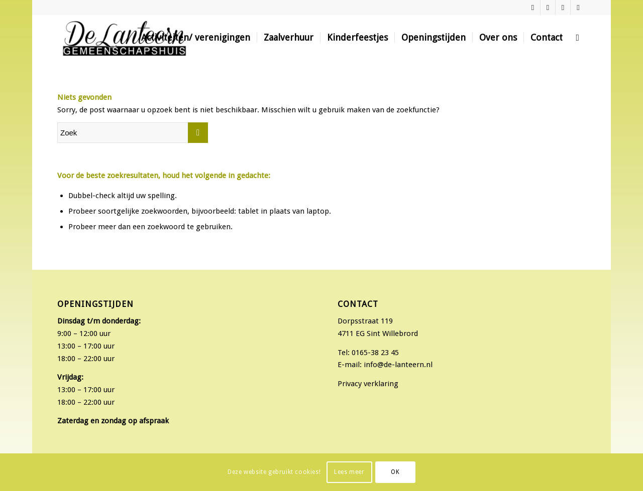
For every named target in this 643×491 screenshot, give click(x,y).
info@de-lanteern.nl (398, 364)
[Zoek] (577, 37)
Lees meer (349, 471)
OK (395, 471)
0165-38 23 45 (375, 352)
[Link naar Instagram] (548, 7)
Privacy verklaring (368, 383)
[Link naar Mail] (578, 7)
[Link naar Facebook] (532, 7)
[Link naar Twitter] (563, 7)
